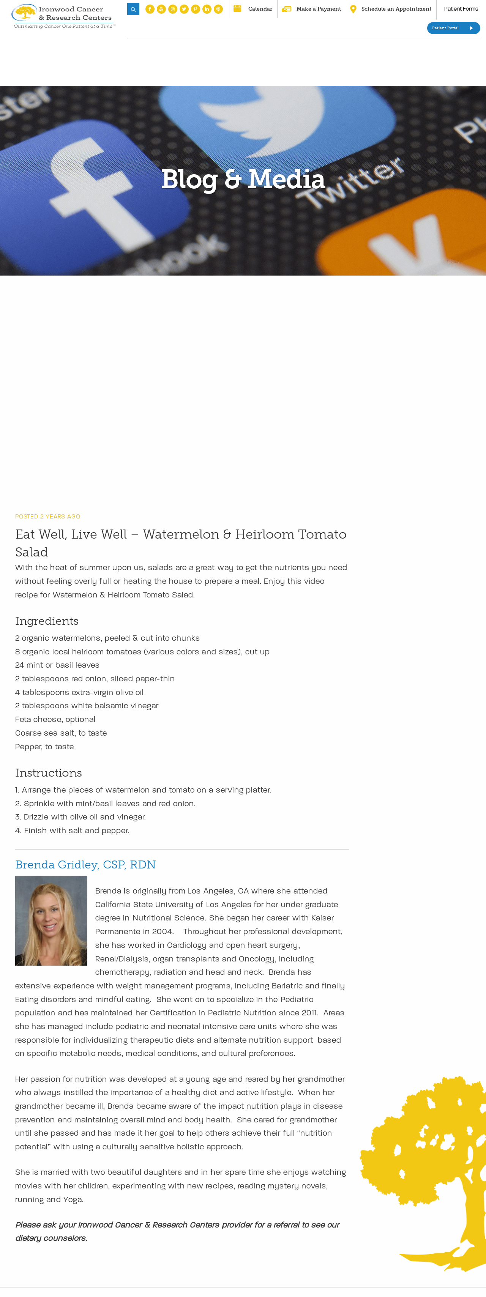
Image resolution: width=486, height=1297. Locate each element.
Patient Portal (445, 28)
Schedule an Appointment (396, 9)
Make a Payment (319, 9)
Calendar (260, 9)
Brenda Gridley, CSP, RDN (85, 864)
